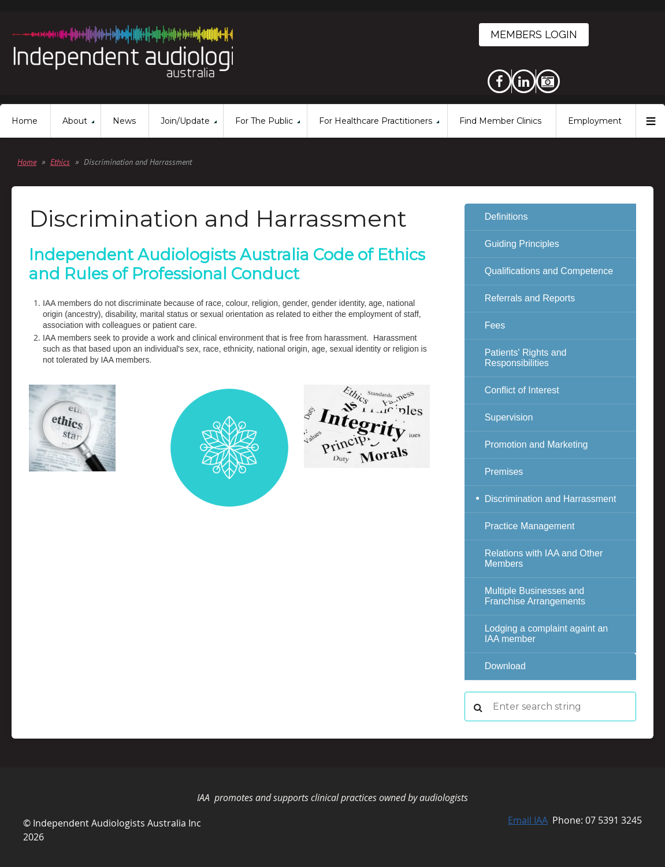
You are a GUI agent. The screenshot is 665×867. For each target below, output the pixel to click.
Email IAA (528, 820)
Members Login (534, 34)
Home (26, 162)
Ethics (60, 162)
